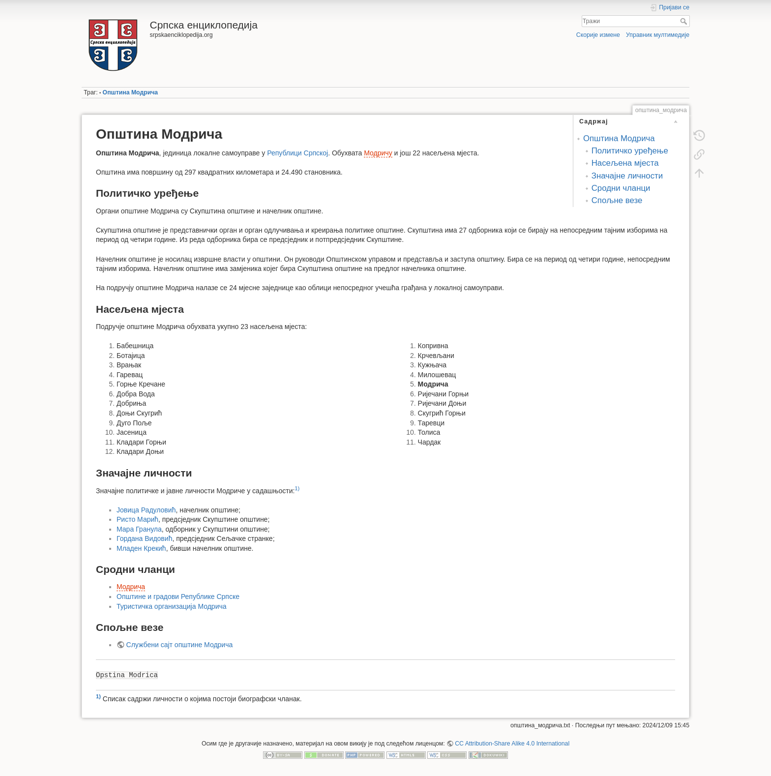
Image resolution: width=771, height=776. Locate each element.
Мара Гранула (139, 529)
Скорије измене (598, 34)
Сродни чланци (621, 188)
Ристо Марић (137, 519)
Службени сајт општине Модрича (179, 645)
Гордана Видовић (144, 538)
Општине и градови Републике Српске (178, 596)
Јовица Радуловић (146, 510)
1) (297, 488)
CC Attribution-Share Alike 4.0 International (512, 743)
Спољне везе (617, 200)
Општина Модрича (130, 92)
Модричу (378, 153)
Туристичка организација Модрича (172, 606)
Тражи (684, 21)
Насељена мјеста (625, 163)
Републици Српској (297, 153)
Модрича (131, 587)
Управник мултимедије (657, 34)
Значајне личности (627, 175)
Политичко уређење (630, 150)
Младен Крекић (141, 548)
